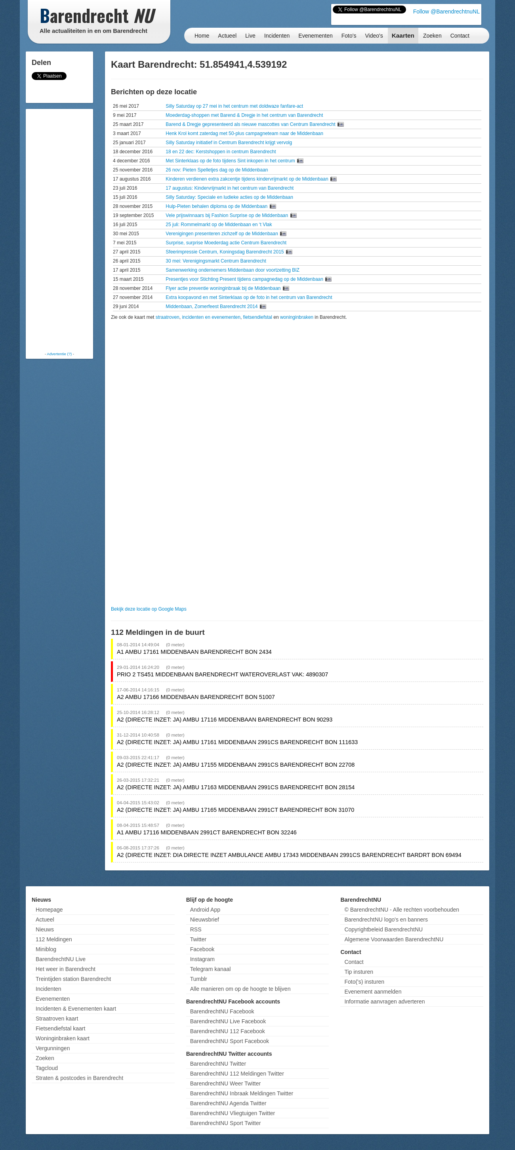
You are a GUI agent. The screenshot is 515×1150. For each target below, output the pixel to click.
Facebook (202, 949)
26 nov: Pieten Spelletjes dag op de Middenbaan (217, 170)
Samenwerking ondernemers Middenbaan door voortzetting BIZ (232, 270)
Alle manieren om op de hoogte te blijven (240, 989)
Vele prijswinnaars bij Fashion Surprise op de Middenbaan (227, 215)
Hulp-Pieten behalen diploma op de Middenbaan (217, 206)
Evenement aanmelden (372, 991)
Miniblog (46, 949)
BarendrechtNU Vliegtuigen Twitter (232, 1113)
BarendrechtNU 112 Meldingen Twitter (237, 1073)
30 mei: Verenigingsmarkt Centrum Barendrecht (216, 261)
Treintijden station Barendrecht (73, 979)
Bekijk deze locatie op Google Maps (149, 609)
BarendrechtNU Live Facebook (228, 1021)
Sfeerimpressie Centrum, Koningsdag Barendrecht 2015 (225, 252)
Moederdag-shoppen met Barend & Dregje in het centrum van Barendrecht (244, 115)
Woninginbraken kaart (63, 1038)
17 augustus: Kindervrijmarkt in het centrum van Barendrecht (230, 188)
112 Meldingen (54, 939)
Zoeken (432, 35)
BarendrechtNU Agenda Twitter (228, 1103)
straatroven (167, 317)
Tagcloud (47, 1068)
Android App (205, 909)
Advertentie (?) (59, 354)
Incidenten (277, 35)
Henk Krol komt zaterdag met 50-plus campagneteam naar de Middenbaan (244, 133)
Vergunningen (53, 1048)
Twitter (198, 939)
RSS (196, 929)
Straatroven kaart (57, 1018)
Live (250, 35)
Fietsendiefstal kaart (60, 1028)
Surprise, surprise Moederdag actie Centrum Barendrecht (226, 243)
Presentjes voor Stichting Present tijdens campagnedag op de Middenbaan (245, 279)
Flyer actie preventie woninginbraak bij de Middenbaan (224, 288)
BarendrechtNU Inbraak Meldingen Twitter (241, 1093)
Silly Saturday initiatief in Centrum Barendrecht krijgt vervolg (229, 142)
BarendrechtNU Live (61, 959)
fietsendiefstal (257, 317)
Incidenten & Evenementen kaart (76, 1008)
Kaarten (403, 35)
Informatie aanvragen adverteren (384, 1001)
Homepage (49, 909)
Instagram (202, 959)
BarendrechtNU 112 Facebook (227, 1031)
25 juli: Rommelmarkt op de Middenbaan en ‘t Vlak (219, 224)
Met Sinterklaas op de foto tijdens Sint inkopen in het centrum (231, 161)
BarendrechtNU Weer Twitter (225, 1083)
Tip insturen (358, 972)
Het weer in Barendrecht (65, 969)
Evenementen (315, 35)
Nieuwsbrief (204, 919)
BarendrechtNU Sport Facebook (229, 1041)
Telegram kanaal (210, 969)
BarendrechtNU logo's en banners (385, 919)
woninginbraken (296, 317)
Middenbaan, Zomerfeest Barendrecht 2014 (212, 306)
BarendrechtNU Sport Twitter (225, 1123)
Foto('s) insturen (364, 982)
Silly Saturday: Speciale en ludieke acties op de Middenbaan (229, 197)
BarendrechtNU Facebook (222, 1011)
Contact (459, 35)
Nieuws (45, 929)
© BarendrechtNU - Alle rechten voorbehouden (401, 909)
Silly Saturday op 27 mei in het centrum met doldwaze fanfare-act (234, 106)
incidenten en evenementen (211, 317)
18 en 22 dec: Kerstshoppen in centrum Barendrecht (221, 151)
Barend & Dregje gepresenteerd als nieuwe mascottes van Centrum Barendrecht (251, 124)
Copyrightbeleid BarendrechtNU (383, 929)
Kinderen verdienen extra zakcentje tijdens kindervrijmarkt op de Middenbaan (248, 179)
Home (202, 35)
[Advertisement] (59, 229)
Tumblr (198, 979)
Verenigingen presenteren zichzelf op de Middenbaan (222, 233)
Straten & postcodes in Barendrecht (79, 1078)
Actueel (227, 35)
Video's (374, 35)
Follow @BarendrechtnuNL (446, 11)
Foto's (349, 35)
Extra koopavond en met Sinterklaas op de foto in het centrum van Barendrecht (249, 297)
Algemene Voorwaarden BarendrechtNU (393, 939)
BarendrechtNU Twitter (218, 1064)
